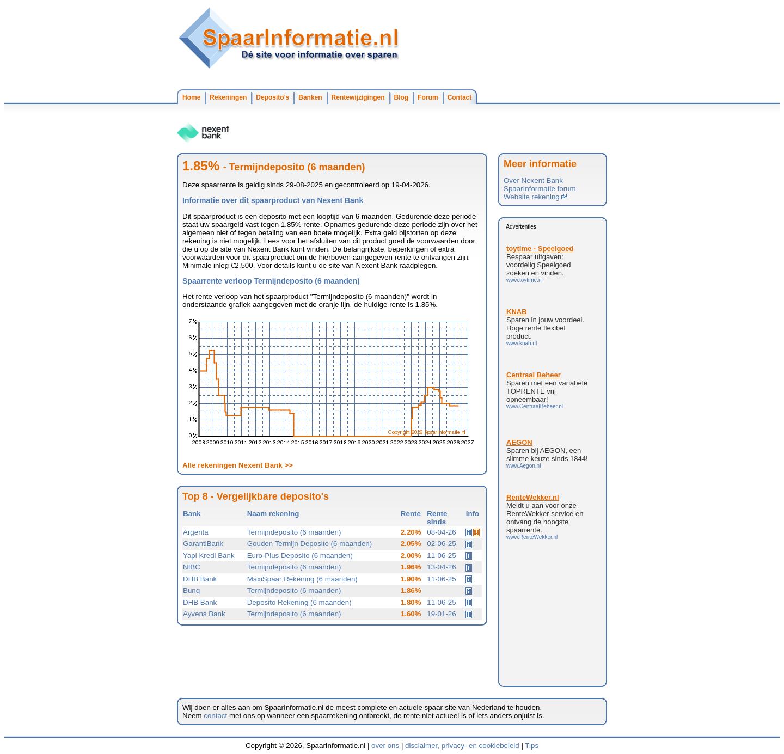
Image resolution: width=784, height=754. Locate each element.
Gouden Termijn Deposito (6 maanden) (309, 544)
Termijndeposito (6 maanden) (294, 532)
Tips (531, 745)
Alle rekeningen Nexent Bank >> (237, 465)
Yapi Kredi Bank (209, 555)
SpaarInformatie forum (540, 189)
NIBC (191, 567)
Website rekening (535, 197)
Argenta (196, 532)
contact (215, 716)
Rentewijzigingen (358, 97)
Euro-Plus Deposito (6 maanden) (300, 555)
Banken (310, 97)
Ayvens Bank (204, 614)
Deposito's (272, 97)
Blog (401, 97)
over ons (385, 745)
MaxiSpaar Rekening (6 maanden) (302, 579)
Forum (428, 97)
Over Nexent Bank (533, 180)
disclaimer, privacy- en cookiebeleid (462, 745)
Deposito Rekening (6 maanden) (299, 602)
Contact (460, 97)
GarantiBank (203, 544)
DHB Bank (200, 579)
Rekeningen (228, 97)
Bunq (191, 590)
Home (191, 97)
